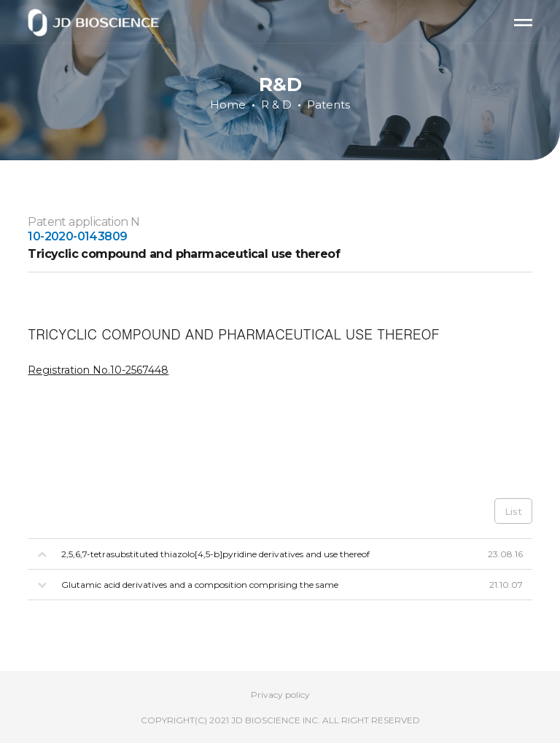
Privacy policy (280, 694)
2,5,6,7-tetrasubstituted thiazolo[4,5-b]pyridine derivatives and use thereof (215, 554)
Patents (328, 104)
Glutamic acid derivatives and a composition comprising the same (199, 584)
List (513, 511)
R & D (276, 104)
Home (228, 104)
